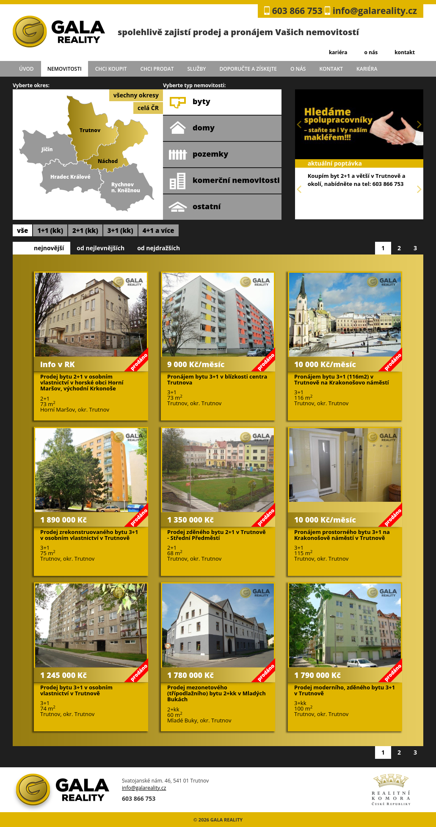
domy (191, 128)
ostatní (194, 207)
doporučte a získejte (248, 68)
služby (197, 68)
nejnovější (49, 248)
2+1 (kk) (85, 230)
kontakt (405, 52)
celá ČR (148, 108)
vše (22, 230)
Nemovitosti (64, 68)
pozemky (198, 154)
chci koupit (111, 68)
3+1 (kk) (120, 230)
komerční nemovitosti (224, 180)
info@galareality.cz (375, 11)
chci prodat (157, 68)
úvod (26, 68)
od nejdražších (158, 248)
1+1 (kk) (50, 230)
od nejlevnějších (100, 248)
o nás (371, 52)
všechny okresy (136, 95)
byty (189, 102)
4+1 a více (158, 230)
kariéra (338, 52)
